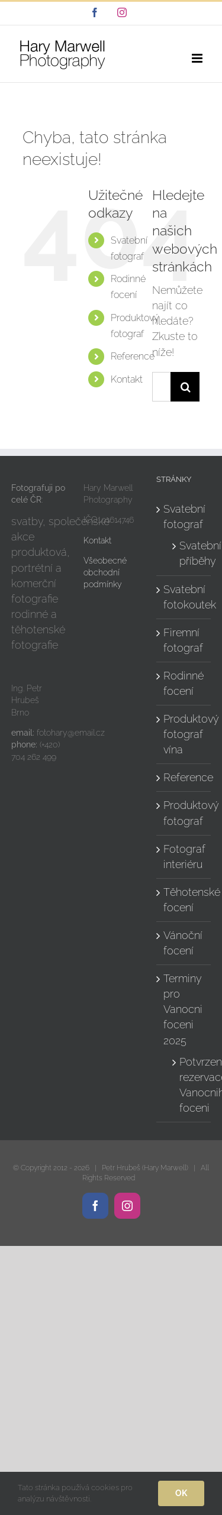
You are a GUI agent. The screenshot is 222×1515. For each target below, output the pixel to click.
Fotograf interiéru (184, 856)
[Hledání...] (161, 387)
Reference (133, 356)
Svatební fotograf (184, 516)
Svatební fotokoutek (184, 597)
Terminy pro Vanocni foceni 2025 (182, 1009)
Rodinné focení (183, 683)
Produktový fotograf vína (184, 734)
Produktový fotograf (184, 813)
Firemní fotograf (183, 640)
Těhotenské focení (184, 900)
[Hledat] (185, 387)
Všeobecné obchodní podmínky (105, 573)
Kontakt (127, 379)
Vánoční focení (182, 943)
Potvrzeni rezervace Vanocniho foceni (189, 1085)
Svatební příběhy (189, 553)
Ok (181, 1493)
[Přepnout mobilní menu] (198, 58)
